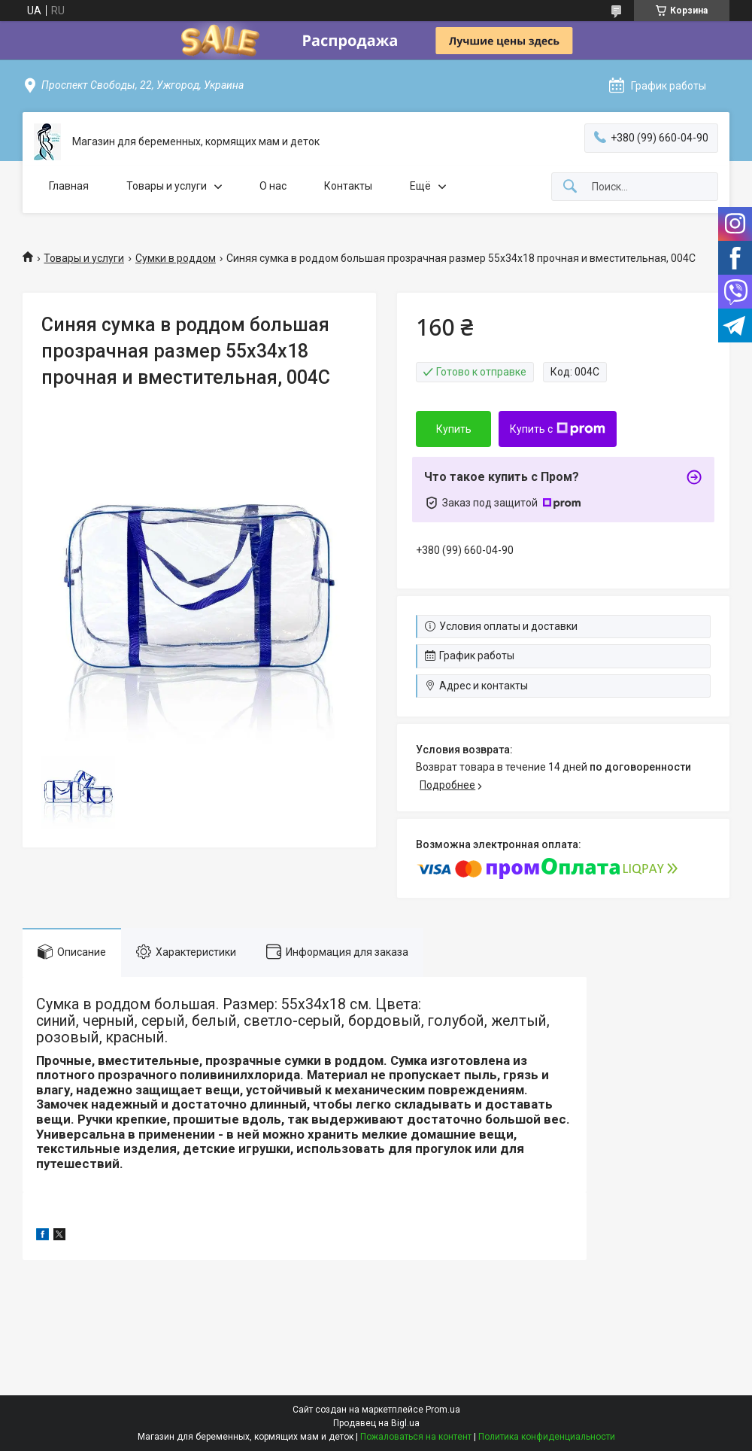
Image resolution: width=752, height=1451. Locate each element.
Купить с (557, 429)
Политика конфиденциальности (546, 1436)
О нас (273, 186)
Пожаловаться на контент (416, 1436)
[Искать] (570, 187)
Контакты (348, 186)
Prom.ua (443, 1409)
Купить (454, 429)
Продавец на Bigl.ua (376, 1423)
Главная (69, 186)
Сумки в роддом (175, 258)
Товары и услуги (166, 186)
